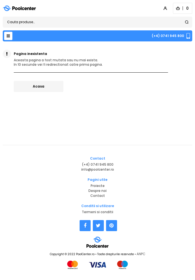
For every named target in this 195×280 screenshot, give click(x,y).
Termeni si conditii (97, 212)
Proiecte (98, 185)
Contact (97, 195)
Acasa (38, 86)
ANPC (141, 254)
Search (186, 22)
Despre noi (97, 190)
